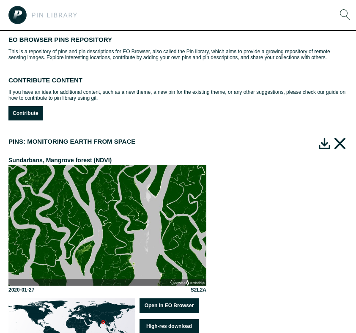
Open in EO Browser (169, 305)
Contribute (25, 113)
